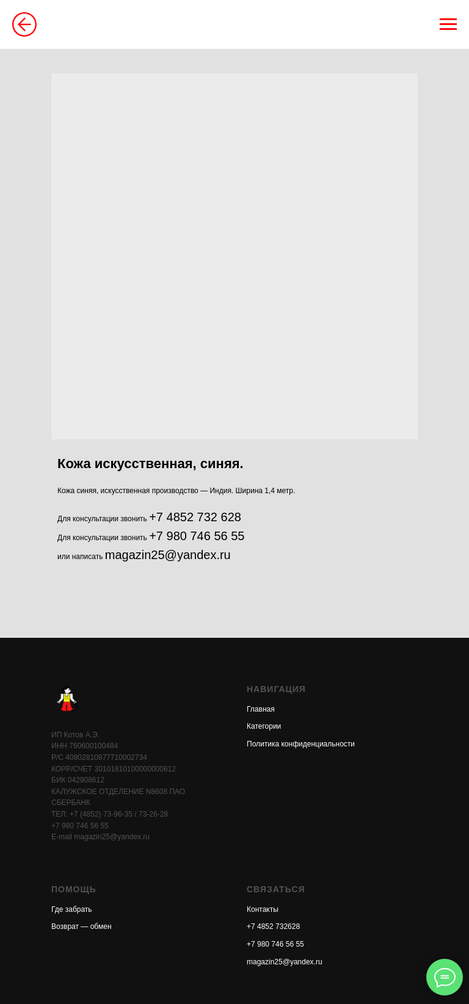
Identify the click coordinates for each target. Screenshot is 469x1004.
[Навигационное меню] (448, 24)
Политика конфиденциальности (301, 744)
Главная (261, 709)
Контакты (262, 909)
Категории (264, 726)
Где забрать (71, 909)
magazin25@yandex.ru (168, 555)
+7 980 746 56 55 (196, 536)
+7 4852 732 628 (195, 517)
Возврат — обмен (81, 926)
